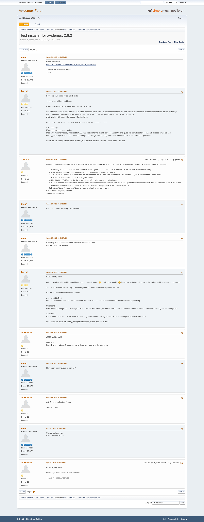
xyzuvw (25, 159)
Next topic (179, 42)
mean (24, 57)
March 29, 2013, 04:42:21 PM (56, 332)
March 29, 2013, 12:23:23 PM (56, 272)
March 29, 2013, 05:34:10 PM (56, 363)
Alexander (26, 332)
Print (181, 49)
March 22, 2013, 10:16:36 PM (56, 91)
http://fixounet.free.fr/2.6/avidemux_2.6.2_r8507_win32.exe (71, 64)
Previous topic (166, 42)
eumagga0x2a (68, 30)
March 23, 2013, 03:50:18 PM (56, 204)
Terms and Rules (173, 519)
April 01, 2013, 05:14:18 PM (56, 428)
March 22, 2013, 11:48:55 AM (56, 57)
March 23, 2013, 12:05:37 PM (56, 159)
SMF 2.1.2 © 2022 (23, 519)
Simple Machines (36, 519)
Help (164, 519)
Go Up (22, 492)
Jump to (148, 503)
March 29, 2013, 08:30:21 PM (56, 397)
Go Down (24, 49)
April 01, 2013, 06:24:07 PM (56, 462)
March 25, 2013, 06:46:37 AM (56, 238)
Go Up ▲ (184, 519)
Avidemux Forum (31, 10)
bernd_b (25, 91)
